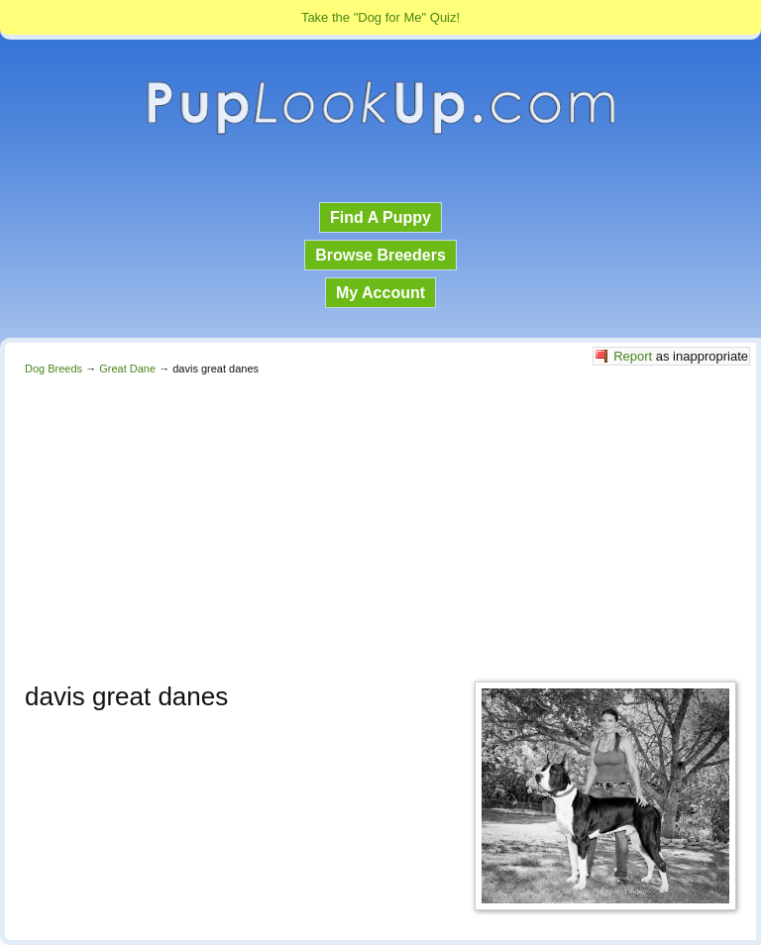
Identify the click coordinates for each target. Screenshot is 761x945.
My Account (380, 292)
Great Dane (127, 368)
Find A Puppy (380, 217)
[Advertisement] (380, 523)
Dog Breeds (53, 368)
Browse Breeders (380, 255)
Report (632, 356)
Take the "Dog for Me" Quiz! (380, 17)
